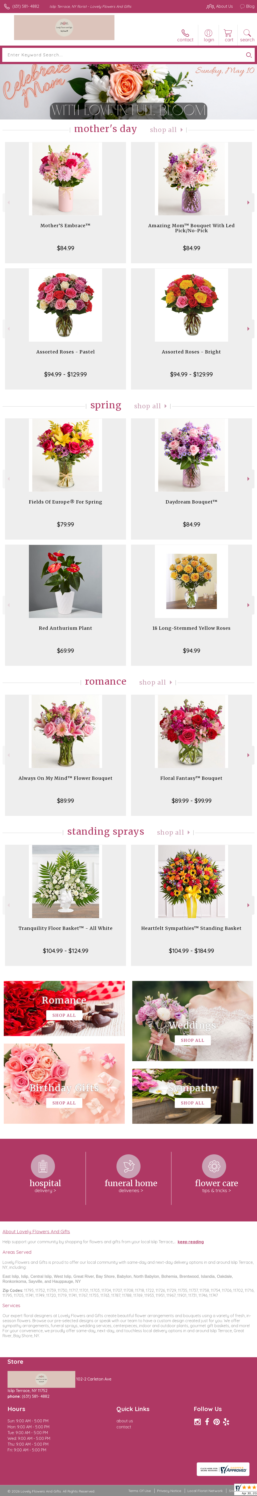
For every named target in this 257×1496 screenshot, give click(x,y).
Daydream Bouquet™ (192, 502)
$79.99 (65, 524)
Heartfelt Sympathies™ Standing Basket (191, 928)
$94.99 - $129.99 (65, 374)
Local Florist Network (205, 1490)
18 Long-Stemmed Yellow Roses (191, 628)
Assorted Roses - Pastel (65, 352)
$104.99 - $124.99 (65, 950)
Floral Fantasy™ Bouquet (191, 778)
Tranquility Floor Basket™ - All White (66, 928)
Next (249, 202)
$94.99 (191, 650)
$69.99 (65, 650)
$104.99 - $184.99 (191, 950)
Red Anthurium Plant (65, 628)
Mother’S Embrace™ (65, 225)
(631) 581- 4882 (25, 6)
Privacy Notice (169, 1490)
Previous (8, 202)
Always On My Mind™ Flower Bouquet (66, 778)
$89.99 (65, 800)
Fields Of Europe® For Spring (65, 502)
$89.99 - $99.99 (192, 800)
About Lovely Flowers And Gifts (36, 1231)
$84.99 (65, 248)
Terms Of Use (139, 1490)
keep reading (191, 1241)
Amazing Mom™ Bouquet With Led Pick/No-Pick (191, 228)
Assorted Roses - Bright (191, 352)
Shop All (163, 130)
